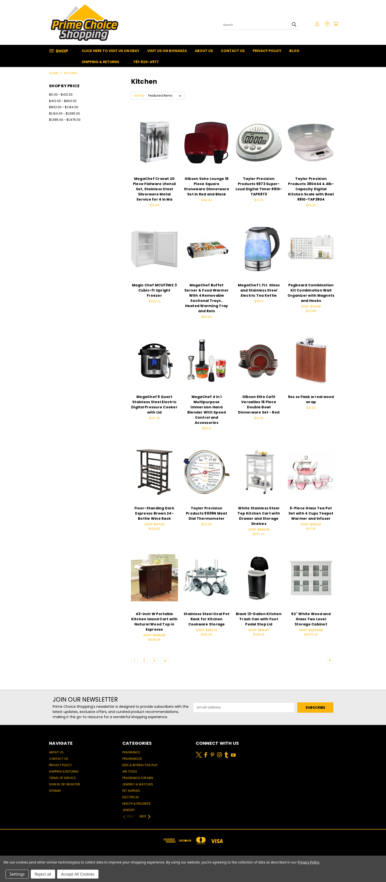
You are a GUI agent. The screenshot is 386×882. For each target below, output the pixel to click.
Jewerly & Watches (137, 784)
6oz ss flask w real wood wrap (311, 399)
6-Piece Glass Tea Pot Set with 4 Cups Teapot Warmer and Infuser (311, 513)
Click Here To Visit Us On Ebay (110, 50)
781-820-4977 (146, 61)
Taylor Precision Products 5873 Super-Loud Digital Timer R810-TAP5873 (259, 186)
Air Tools (129, 771)
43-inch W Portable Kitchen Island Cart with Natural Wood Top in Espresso (154, 621)
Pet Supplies (131, 791)
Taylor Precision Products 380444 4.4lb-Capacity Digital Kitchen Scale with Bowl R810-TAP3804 (311, 189)
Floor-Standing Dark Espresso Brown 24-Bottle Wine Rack (154, 513)
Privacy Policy (267, 50)
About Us (204, 50)
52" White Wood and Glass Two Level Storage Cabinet (311, 619)
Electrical (130, 797)
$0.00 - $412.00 (61, 94)
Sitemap (55, 791)
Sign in (54, 784)
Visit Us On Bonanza (167, 50)
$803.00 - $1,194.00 (63, 107)
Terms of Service (62, 778)
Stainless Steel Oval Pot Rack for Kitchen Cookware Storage (206, 619)
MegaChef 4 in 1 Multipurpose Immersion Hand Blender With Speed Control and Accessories (206, 409)
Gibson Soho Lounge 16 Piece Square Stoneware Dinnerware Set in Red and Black (206, 186)
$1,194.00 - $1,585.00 (64, 113)
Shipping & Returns (100, 61)
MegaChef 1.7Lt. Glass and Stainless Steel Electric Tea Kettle (259, 290)
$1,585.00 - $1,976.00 (64, 119)
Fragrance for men (137, 778)
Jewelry (128, 810)
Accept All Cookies (78, 874)
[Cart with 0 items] (335, 23)
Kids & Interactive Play (140, 765)
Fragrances (132, 759)
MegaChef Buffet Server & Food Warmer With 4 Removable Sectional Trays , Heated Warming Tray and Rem (206, 298)
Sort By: (139, 95)
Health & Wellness (136, 803)
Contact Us (233, 50)
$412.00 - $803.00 (63, 101)
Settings (17, 874)
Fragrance (131, 752)
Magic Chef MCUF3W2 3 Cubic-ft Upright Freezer (154, 290)
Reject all (43, 874)
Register (73, 784)
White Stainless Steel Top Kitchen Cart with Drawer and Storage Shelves (259, 516)
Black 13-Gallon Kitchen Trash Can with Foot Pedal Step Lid (259, 619)
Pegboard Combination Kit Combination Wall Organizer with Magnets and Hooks (311, 293)
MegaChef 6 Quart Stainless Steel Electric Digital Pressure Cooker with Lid (154, 404)
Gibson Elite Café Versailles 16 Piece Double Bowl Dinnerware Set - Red (258, 404)
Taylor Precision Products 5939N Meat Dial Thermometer (206, 513)
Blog (294, 50)
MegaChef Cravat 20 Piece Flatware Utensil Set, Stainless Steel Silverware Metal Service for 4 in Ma (154, 189)
